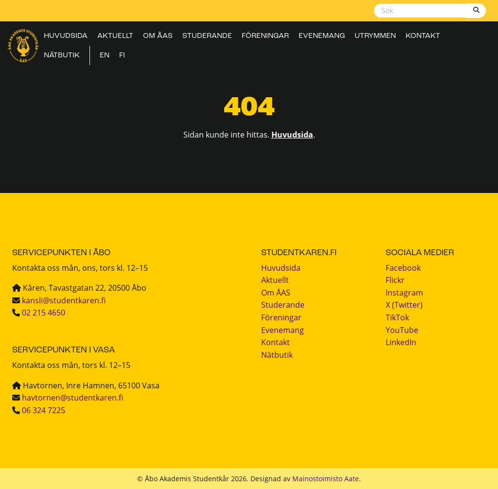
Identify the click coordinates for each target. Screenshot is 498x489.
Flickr (395, 280)
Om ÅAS (158, 36)
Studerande (207, 36)
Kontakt (423, 36)
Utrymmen (375, 36)
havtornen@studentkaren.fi (72, 397)
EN (104, 56)
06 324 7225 (43, 410)
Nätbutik (62, 56)
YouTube (402, 330)
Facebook (403, 267)
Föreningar (265, 36)
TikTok (397, 317)
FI (122, 56)
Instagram (404, 292)
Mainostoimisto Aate (325, 478)
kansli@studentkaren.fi (64, 300)
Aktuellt (115, 36)
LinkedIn (401, 342)
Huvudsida (66, 36)
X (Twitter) (404, 304)
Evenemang (322, 36)
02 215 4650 (43, 312)
